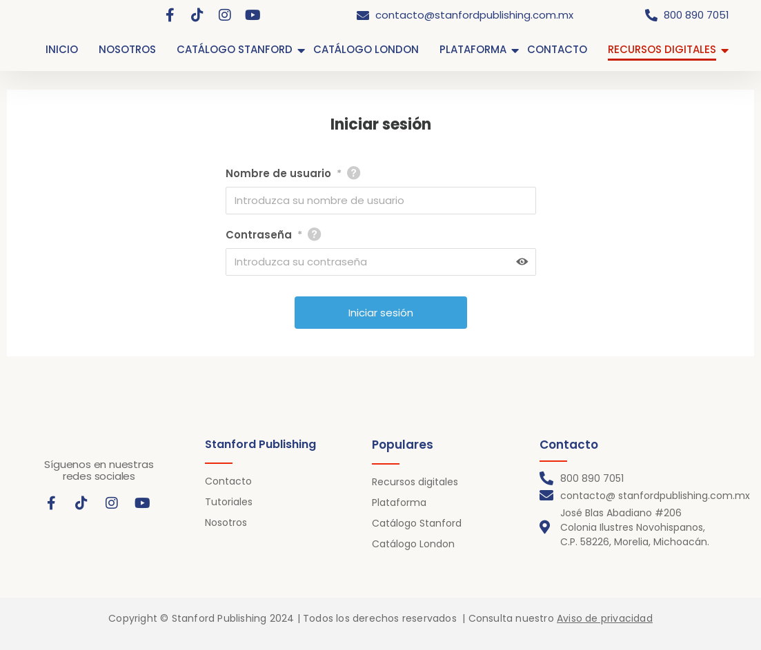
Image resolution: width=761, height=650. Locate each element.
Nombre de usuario (284, 173)
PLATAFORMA (472, 49)
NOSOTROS (127, 49)
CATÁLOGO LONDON (366, 49)
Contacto (228, 481)
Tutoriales (229, 502)
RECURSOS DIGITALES (662, 49)
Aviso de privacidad (605, 618)
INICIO (62, 49)
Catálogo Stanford (417, 523)
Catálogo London (413, 544)
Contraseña (264, 235)
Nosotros (226, 522)
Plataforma (399, 502)
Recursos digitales (415, 482)
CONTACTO (557, 49)
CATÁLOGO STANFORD (235, 49)
